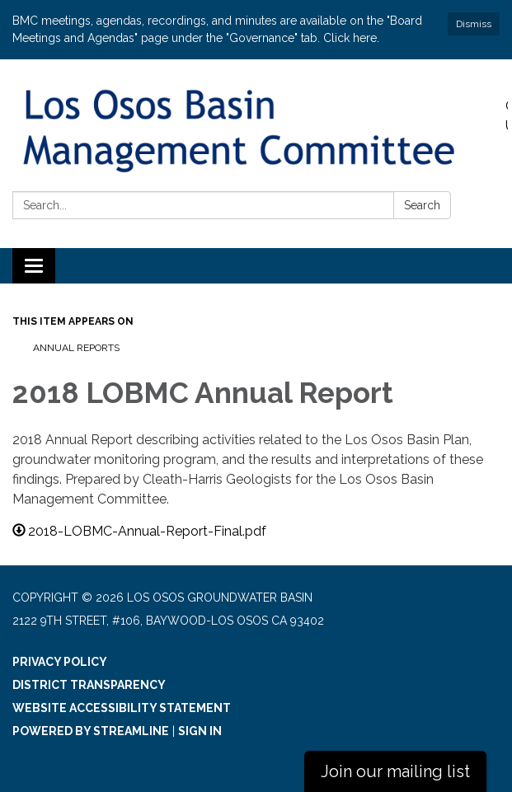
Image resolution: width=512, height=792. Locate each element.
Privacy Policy (59, 661)
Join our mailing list (395, 771)
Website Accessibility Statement (121, 708)
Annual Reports (76, 348)
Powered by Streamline (90, 731)
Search (422, 205)
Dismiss (473, 24)
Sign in (200, 731)
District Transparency (89, 684)
